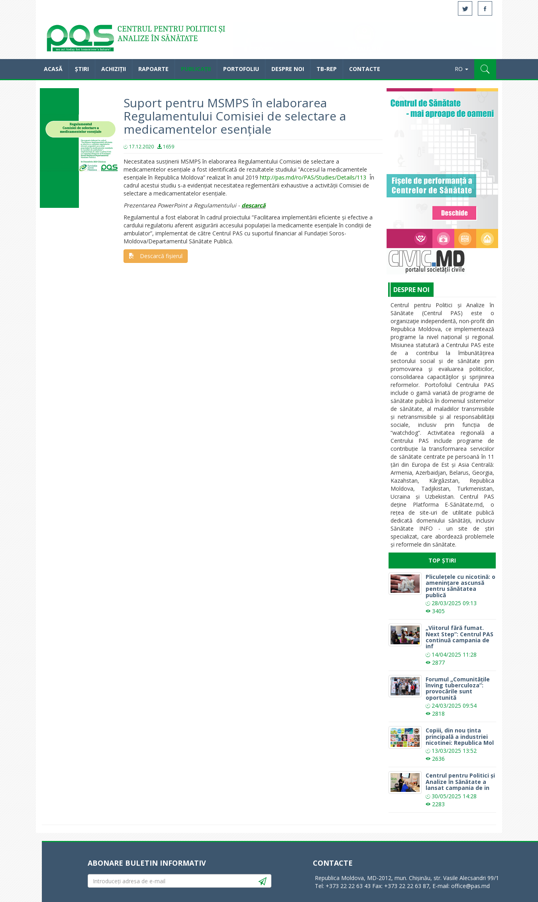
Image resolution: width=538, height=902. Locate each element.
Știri (82, 69)
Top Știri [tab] (442, 560)
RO (461, 69)
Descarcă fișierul (156, 256)
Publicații (196, 69)
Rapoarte (153, 69)
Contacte (364, 69)
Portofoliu (241, 69)
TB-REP (326, 69)
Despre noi (287, 69)
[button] (485, 69)
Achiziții (113, 69)
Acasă (80, 40)
